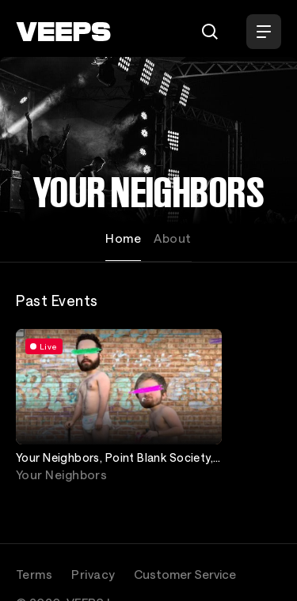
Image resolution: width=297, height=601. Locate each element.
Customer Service (185, 574)
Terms (34, 574)
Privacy (93, 574)
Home (123, 238)
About (172, 238)
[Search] (209, 31)
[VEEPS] (63, 31)
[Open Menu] (263, 31)
